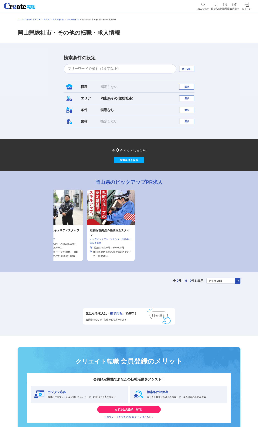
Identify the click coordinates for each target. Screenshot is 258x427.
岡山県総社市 (73, 19)
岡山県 (46, 19)
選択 (190, 88)
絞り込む (190, 68)
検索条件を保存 (129, 178)
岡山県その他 (58, 19)
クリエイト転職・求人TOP (29, 19)
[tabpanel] (129, 247)
